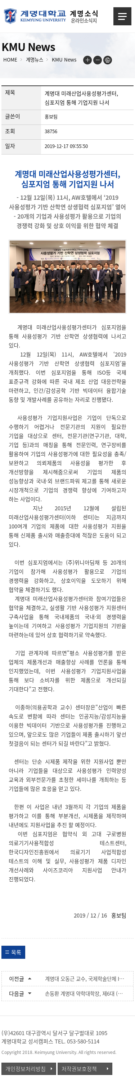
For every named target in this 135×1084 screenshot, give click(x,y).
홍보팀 (118, 915)
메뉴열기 (122, 16)
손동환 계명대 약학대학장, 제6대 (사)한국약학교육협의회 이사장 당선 (85, 993)
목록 (16, 952)
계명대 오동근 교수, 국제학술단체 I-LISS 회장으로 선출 (85, 979)
